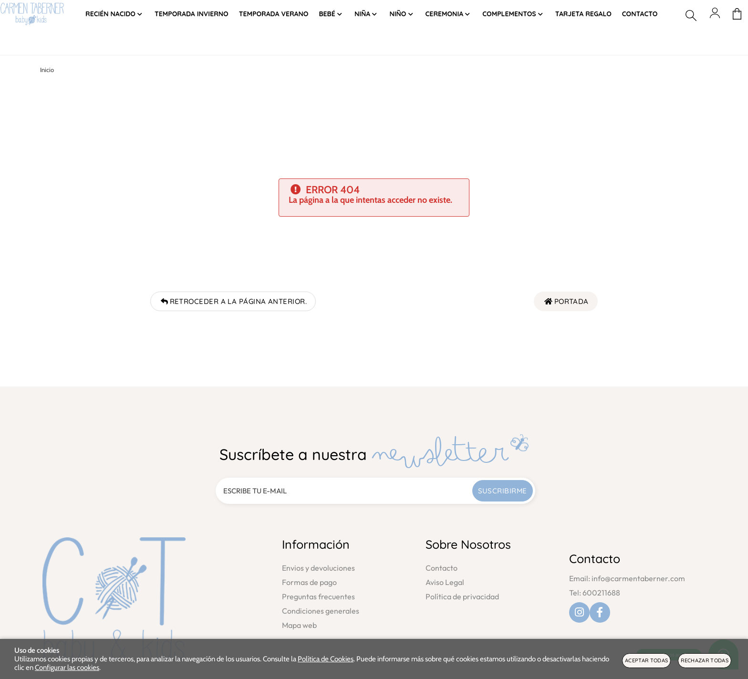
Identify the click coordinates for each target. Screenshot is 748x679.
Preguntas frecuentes (318, 596)
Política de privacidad (462, 596)
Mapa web (299, 625)
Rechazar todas (704, 660)
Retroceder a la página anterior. (233, 301)
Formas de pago (309, 582)
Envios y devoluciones (318, 568)
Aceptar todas (646, 660)
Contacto (441, 568)
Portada (566, 301)
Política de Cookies (325, 659)
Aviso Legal (445, 582)
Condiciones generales (320, 611)
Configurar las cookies (67, 667)
